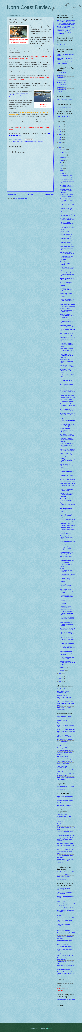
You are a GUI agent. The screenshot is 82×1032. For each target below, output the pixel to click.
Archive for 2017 (61, 89)
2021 (60, 132)
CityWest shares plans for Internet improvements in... (67, 269)
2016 (60, 145)
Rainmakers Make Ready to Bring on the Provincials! (67, 470)
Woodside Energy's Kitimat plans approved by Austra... (67, 580)
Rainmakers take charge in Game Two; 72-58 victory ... (67, 415)
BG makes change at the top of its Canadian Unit (67, 326)
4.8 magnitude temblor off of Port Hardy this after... (67, 553)
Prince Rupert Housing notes (65, 701)
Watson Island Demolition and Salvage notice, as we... (67, 596)
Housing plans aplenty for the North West (67, 658)
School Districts (61, 789)
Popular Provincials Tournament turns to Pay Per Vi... (67, 466)
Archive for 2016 (61, 92)
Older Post (49, 195)
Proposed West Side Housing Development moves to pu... (66, 200)
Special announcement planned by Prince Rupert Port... (67, 510)
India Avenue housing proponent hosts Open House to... (66, 653)
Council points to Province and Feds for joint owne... (67, 425)
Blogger (49, 1028)
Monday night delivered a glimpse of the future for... (67, 396)
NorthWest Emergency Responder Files (63, 692)
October (62, 155)
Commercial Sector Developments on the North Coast (64, 816)
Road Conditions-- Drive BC (64, 716)
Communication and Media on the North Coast (65, 820)
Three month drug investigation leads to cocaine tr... (66, 223)
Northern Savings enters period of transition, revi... (67, 176)
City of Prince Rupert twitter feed (66, 729)
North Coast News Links (63, 688)
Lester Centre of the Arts (63, 874)
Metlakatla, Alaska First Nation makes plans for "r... (67, 274)
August (62, 160)
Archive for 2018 (61, 87)
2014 (60, 673)
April (61, 170)
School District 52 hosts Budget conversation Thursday (66, 495)
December (63, 149)
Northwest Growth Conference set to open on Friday (67, 602)
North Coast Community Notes (65, 843)
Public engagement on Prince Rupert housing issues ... (66, 624)
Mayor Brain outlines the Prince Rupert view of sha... (66, 321)
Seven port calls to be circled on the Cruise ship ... (67, 405)
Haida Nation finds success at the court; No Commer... (67, 543)
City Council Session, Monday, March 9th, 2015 (67, 524)
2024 (60, 124)
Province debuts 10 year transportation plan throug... (66, 258)
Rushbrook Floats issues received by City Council (67, 195)
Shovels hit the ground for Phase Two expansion (67, 279)
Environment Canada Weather (65, 750)
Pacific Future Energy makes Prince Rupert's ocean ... (66, 295)
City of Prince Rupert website (65, 722)
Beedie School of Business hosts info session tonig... (67, 450)
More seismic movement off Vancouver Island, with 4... (67, 339)
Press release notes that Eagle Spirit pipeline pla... (67, 642)
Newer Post (11, 195)
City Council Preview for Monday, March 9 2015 (67, 528)
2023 (60, 126)
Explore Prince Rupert (63, 695)
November (63, 152)
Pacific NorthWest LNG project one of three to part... (66, 344)
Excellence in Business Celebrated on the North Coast (67, 634)
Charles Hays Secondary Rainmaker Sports (63, 889)
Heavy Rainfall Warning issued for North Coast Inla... (66, 386)
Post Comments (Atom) (20, 198)
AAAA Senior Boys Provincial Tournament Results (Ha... (66, 475)
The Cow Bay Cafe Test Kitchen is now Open (66, 499)
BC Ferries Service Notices (64, 739)
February (62, 667)
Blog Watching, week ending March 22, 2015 (67, 253)
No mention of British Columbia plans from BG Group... (67, 647)
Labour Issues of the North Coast (66, 835)
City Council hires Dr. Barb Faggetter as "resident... (67, 185)
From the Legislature (62, 802)
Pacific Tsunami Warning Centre (65, 761)
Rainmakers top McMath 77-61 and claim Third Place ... (66, 371)
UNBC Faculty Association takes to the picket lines (67, 638)
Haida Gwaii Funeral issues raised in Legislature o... (67, 575)
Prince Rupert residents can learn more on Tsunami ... (67, 305)
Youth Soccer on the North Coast (66, 928)
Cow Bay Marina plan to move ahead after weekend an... (66, 548)
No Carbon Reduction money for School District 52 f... (67, 613)
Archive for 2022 (61, 77)
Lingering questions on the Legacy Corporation (67, 532)
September (63, 157)
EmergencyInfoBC (62, 747)
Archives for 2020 (61, 82)
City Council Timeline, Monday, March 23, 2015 (67, 214)
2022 (60, 129)
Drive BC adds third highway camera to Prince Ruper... (65, 289)
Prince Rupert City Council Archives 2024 (64, 708)
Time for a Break (64, 231)
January (62, 670)
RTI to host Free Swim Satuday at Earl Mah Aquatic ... (66, 284)
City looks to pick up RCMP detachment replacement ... (67, 420)
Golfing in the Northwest (63, 969)
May (61, 168)
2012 (60, 678)
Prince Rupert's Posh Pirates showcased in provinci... (66, 356)
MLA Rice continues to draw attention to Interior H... (67, 629)
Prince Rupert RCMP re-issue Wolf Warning (66, 334)
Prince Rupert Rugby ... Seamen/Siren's (63, 958)
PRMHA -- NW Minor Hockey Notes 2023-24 (65, 900)
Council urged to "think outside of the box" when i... (67, 391)
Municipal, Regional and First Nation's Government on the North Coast (65, 839)
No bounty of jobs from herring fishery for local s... (67, 181)
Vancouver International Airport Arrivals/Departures (65, 774)
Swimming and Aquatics (63, 930)
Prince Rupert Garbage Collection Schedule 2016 (64, 736)
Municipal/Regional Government (65, 786)
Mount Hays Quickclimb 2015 (65, 907)
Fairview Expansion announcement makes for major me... (67, 455)
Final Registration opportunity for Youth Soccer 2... (66, 570)
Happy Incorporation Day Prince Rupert (66, 490)
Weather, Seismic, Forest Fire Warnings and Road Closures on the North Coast (66, 861)
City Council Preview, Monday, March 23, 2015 (67, 243)
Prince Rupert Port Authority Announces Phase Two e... (67, 485)
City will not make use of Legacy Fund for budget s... (67, 210)
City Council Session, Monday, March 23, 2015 (67, 239)
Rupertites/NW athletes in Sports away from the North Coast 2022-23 (66, 973)
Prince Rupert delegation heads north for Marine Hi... (66, 350)
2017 (60, 142)
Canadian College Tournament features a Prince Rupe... (66, 310)
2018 (60, 139)
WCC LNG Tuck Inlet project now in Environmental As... (66, 607)
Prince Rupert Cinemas (63, 876)
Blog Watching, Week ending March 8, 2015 (66, 557)
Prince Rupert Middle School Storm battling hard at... (66, 591)
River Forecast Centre (63, 763)
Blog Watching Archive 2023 (64, 107)
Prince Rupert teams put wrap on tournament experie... (66, 515)
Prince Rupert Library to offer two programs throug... (66, 263)
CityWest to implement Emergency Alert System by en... (67, 504)
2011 (60, 681)
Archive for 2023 (61, 75)
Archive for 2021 (61, 80)
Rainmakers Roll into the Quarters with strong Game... (66, 445)
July (61, 163)
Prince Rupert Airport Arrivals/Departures (62, 766)
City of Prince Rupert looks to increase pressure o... (67, 205)
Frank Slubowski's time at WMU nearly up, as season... (67, 300)
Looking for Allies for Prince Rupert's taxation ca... (67, 330)
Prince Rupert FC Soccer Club (65, 955)
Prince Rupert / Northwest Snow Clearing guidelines (65, 62)
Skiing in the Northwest (63, 944)
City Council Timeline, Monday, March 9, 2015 (67, 434)
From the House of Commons (65, 800)
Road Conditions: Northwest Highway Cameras (64, 719)
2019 (60, 137)
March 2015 (39, 141)
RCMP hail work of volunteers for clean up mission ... (67, 316)
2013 (60, 676)
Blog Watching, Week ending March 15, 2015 (67, 366)
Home (30, 195)
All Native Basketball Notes (64, 946)
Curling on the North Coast (64, 953)
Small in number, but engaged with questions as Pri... (67, 430)
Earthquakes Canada (62, 756)
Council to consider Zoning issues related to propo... (67, 235)
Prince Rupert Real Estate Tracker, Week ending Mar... (67, 248)
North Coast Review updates (64, 44)
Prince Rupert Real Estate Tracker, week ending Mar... (67, 537)
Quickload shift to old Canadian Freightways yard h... (66, 191)
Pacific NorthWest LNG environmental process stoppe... (66, 440)
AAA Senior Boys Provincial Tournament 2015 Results (67, 480)
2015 (60, 147)
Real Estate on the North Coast (65, 849)
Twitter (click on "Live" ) (63, 116)
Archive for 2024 (61, 73)
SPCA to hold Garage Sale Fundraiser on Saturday (67, 400)
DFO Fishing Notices (62, 741)
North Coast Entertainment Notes (66, 872)
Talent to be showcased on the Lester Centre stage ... (67, 619)
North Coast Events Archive (64, 99)
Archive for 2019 (61, 84)
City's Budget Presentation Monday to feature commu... (67, 585)
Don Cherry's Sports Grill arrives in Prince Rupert (67, 218)
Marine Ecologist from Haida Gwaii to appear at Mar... (67, 663)
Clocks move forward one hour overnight (67, 561)
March (62, 173)
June (61, 165)
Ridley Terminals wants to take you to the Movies (67, 410)
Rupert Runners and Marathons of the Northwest (65, 966)
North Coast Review (29, 7)
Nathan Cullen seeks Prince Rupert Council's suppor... (67, 520)
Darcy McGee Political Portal (64, 805)
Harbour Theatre (61, 879)
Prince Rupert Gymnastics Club (65, 918)
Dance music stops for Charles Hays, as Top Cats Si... (66, 380)
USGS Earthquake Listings (64, 759)
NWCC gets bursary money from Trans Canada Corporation (67, 460)
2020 (60, 134)
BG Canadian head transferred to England (24, 141)
